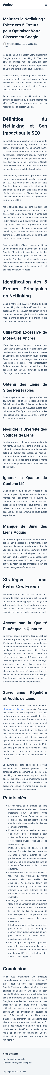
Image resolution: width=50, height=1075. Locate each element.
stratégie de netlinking (13, 709)
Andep (8, 5)
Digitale (6, 47)
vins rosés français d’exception (17, 1062)
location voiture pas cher (14, 1059)
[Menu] (46, 4)
